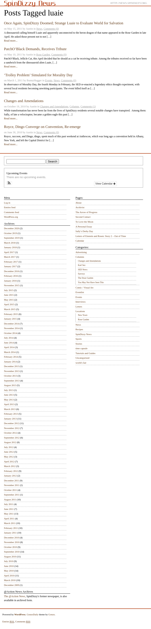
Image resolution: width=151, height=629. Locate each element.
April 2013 (9, 404)
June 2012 (9, 451)
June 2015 (9, 295)
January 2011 (10, 532)
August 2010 (10, 556)
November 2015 (11, 285)
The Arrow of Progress (86, 212)
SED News (82, 269)
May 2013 (9, 399)
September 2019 (11, 237)
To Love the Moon (84, 221)
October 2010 (10, 547)
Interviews (81, 301)
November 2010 (11, 542)
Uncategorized (82, 357)
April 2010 (9, 575)
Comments (22, 621)
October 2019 (10, 233)
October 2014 (10, 333)
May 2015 (9, 299)
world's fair (81, 362)
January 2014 (10, 361)
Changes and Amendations (23, 101)
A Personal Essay (84, 226)
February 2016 (11, 275)
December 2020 (11, 228)
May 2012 (9, 456)
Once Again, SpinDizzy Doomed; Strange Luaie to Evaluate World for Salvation (63, 23)
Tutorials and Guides (85, 353)
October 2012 (10, 432)
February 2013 (11, 413)
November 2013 (11, 371)
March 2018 (9, 242)
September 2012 (11, 437)
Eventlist (80, 292)
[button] (9, 183)
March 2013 (9, 409)
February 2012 (11, 471)
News (39, 28)
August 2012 (10, 442)
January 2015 (10, 318)
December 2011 (11, 480)
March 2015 (9, 309)
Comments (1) (88, 106)
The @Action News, (15, 596)
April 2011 (9, 518)
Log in (7, 202)
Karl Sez (81, 265)
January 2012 (10, 475)
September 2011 (11, 494)
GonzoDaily (32, 614)
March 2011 (9, 523)
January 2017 (10, 266)
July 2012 (8, 447)
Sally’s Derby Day (84, 231)
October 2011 (10, 490)
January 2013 (10, 418)
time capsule (81, 348)
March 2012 (9, 466)
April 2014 (9, 347)
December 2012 (11, 423)
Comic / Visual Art (84, 287)
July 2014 (8, 337)
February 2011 (11, 528)
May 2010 (9, 570)
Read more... (10, 40)
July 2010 (8, 561)
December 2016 (11, 271)
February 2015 (11, 314)
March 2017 (9, 256)
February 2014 (11, 356)
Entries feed (9, 207)
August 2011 (10, 499)
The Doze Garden (85, 278)
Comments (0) (51, 28)
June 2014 (9, 342)
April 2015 (9, 304)
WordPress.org (11, 216)
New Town (82, 315)
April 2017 (9, 252)
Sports (79, 338)
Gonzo (51, 614)
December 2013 (11, 366)
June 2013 (9, 394)
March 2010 (9, 580)
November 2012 (11, 428)
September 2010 (11, 551)
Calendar (80, 240)
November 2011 (11, 485)
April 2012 (9, 461)
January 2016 (10, 280)
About (78, 202)
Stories (79, 343)
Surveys (81, 274)
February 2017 (11, 261)
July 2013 (8, 390)
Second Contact (83, 216)
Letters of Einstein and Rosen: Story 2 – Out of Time (101, 236)
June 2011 (9, 509)
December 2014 (11, 323)
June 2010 (9, 566)
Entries (8, 621)
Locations (80, 311)
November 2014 (11, 328)
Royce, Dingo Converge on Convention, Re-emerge (42, 127)
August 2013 (10, 385)
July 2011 (8, 504)
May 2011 (9, 513)
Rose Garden (43, 54)
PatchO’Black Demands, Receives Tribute (35, 49)
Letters (79, 306)
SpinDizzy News (84, 334)
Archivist (80, 207)
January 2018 (10, 247)
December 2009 (11, 585)
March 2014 (9, 352)
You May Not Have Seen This (91, 282)
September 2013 (11, 380)
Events (48, 80)
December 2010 (11, 537)
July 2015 (8, 290)
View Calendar (105, 183)
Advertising (81, 252)
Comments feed (11, 212)
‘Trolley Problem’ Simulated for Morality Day (38, 75)
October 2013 (10, 375)
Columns (74, 106)
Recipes (79, 329)
